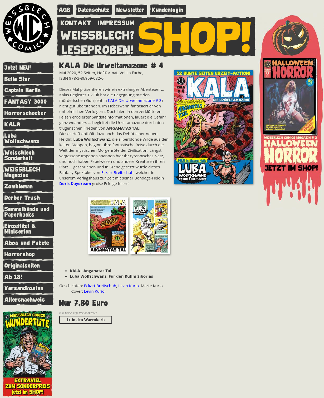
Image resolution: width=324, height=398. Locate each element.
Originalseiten (22, 265)
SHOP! (195, 36)
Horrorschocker (25, 113)
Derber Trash (22, 197)
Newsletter (130, 9)
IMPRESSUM (116, 22)
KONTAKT (76, 22)
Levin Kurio (128, 285)
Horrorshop (19, 254)
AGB (65, 9)
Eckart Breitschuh (117, 172)
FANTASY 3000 (25, 101)
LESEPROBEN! (98, 48)
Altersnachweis (24, 299)
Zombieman (18, 186)
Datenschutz (93, 9)
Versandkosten (23, 288)
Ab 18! (13, 277)
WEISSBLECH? (98, 34)
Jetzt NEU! (17, 67)
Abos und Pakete (26, 243)
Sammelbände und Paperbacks (27, 212)
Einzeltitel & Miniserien (20, 228)
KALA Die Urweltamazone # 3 (134, 100)
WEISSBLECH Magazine (22, 172)
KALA (12, 124)
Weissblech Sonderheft (19, 155)
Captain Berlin (22, 90)
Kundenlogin (167, 9)
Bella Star (17, 79)
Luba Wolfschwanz (22, 138)
